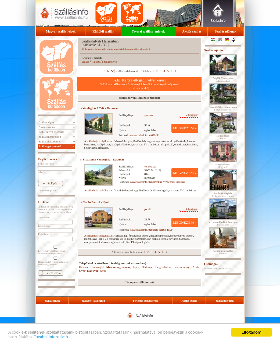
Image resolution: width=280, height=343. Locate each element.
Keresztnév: (44, 225)
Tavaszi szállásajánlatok (148, 31)
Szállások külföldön (49, 141)
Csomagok (211, 264)
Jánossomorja (182, 267)
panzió (147, 209)
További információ (52, 337)
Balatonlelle (223, 223)
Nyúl (103, 270)
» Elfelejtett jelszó (47, 190)
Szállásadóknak (225, 31)
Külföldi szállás (103, 31)
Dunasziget (97, 267)
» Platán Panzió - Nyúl (94, 202)
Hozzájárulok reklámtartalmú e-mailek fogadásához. (54, 261)
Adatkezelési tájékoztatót (50, 253)
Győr (82, 270)
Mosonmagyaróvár (118, 267)
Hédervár (147, 267)
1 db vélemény (188, 210)
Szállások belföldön (49, 136)
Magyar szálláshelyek (61, 31)
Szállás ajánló (213, 50)
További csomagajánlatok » (217, 268)
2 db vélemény (188, 115)
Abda (196, 267)
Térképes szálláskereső (145, 300)
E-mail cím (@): (46, 234)
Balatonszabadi (222, 79)
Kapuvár (92, 270)
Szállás (85, 61)
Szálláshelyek (46, 122)
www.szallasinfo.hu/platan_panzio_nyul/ (151, 229)
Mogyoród (223, 166)
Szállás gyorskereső (49, 146)
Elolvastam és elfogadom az (54, 250)
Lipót (136, 267)
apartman (149, 115)
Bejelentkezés (47, 159)
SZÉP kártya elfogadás (51, 131)
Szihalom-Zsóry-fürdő (223, 194)
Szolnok (223, 252)
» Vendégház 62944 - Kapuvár (99, 108)
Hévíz (222, 137)
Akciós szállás (191, 31)
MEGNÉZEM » (185, 128)
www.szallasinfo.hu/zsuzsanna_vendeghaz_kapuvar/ (157, 181)
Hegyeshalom (163, 267)
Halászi (96, 61)
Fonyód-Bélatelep (223, 108)
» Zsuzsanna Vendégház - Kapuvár (102, 159)
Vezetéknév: (44, 217)
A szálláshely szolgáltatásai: (98, 141)
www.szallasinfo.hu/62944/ (144, 135)
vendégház (150, 166)
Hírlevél (43, 202)
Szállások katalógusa (93, 300)
